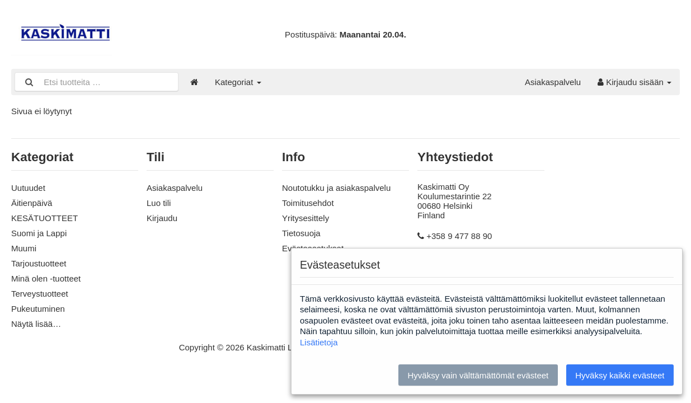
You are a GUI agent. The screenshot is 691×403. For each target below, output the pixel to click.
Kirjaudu (162, 218)
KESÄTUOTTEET (44, 218)
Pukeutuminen (38, 308)
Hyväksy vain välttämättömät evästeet (477, 375)
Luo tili (159, 203)
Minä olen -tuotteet (46, 278)
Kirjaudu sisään (634, 82)
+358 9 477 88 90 (459, 236)
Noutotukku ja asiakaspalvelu (336, 188)
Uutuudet (28, 188)
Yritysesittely (305, 218)
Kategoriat (238, 82)
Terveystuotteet (39, 293)
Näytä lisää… (36, 324)
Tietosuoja (301, 233)
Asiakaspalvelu (553, 82)
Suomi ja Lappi (39, 233)
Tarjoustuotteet (38, 263)
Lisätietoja (319, 342)
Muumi (23, 248)
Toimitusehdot (308, 203)
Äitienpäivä (31, 203)
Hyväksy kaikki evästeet (619, 375)
